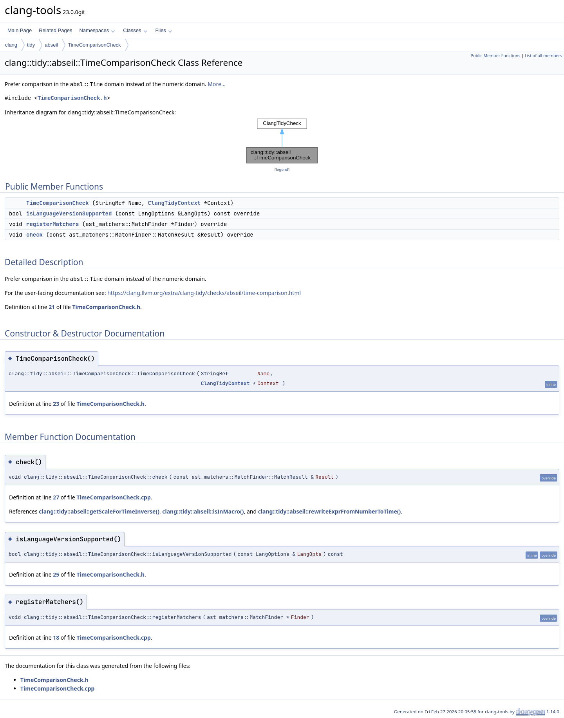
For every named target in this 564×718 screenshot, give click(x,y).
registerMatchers (52, 224)
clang (11, 45)
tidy (31, 45)
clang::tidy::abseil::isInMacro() (203, 511)
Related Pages (55, 30)
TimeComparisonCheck (94, 45)
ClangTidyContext (174, 202)
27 (56, 497)
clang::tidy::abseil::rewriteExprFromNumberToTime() (329, 511)
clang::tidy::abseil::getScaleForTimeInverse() (99, 511)
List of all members (543, 55)
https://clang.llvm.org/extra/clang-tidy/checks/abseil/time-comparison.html (204, 293)
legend (282, 169)
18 (56, 637)
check (34, 234)
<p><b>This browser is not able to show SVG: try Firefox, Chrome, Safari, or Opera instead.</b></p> (282, 141)
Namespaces (97, 30)
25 (56, 574)
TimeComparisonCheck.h (72, 98)
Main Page (19, 30)
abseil (51, 45)
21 (52, 307)
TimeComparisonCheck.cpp (113, 497)
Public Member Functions (495, 55)
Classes (135, 30)
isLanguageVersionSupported (69, 213)
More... (217, 84)
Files (163, 30)
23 (56, 403)
